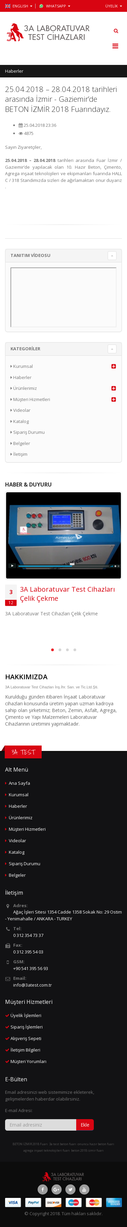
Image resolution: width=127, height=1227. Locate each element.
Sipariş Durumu (27, 432)
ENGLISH (18, 5)
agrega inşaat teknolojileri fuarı (46, 1150)
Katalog (19, 421)
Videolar (20, 410)
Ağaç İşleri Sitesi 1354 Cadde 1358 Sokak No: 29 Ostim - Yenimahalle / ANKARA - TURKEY (63, 915)
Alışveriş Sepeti (25, 1038)
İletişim (18, 454)
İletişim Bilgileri (25, 1050)
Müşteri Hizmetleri (30, 399)
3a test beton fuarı (62, 1144)
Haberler (14, 71)
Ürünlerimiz (23, 388)
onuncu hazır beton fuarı (96, 1144)
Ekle (85, 1125)
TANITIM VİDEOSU (30, 255)
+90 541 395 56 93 (30, 968)
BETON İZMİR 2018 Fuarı (30, 1144)
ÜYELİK (113, 5)
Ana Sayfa (19, 783)
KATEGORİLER (25, 349)
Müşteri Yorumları (28, 1061)
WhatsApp (54, 5)
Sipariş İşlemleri (26, 1027)
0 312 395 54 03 (28, 952)
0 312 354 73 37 (28, 935)
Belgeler (20, 443)
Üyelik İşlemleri (25, 1015)
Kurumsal (21, 366)
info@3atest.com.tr (32, 985)
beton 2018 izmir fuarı (87, 1150)
